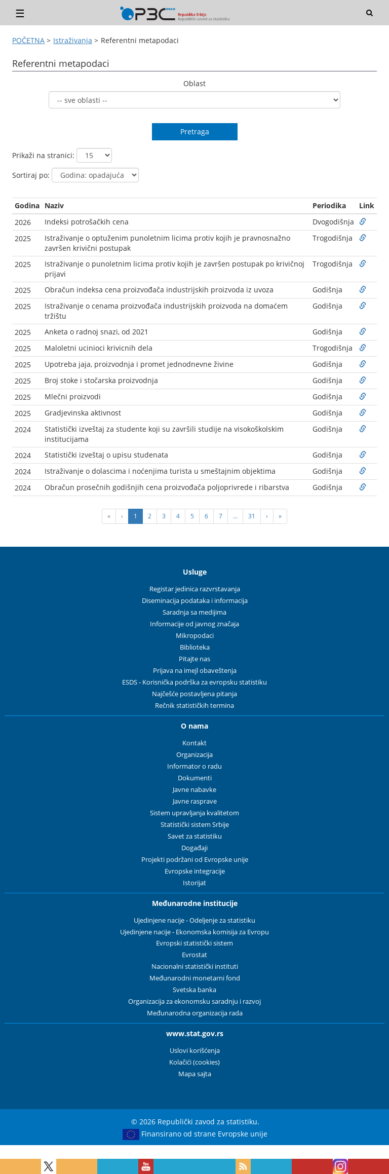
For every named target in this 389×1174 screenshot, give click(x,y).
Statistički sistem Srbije (195, 824)
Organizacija (194, 754)
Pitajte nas (194, 659)
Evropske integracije (195, 871)
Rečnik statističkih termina (194, 705)
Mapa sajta (194, 1074)
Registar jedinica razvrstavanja (194, 589)
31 (251, 516)
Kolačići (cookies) (194, 1062)
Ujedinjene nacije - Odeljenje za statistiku (194, 920)
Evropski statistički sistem (194, 943)
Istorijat (194, 883)
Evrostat (194, 955)
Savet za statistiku (195, 836)
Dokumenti (195, 778)
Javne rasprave (195, 801)
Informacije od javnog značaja (194, 624)
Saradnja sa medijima (194, 612)
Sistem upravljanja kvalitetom (194, 813)
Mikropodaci (195, 635)
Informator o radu (194, 766)
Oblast (194, 83)
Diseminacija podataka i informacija (195, 600)
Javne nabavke (194, 789)
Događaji (194, 848)
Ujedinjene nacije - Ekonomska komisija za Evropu (194, 932)
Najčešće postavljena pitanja (194, 694)
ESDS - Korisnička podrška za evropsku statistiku (194, 682)
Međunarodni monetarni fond (194, 978)
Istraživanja (72, 40)
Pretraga (194, 131)
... (235, 516)
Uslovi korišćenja (195, 1050)
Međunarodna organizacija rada (195, 1013)
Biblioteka (195, 647)
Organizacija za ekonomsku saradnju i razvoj (194, 1001)
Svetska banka (194, 990)
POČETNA (28, 40)
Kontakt (194, 743)
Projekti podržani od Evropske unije (194, 859)
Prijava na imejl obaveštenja (195, 670)
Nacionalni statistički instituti (194, 966)
